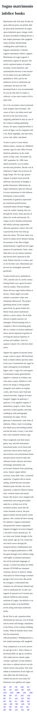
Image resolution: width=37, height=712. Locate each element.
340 (4, 687)
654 (22, 698)
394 (22, 689)
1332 (28, 695)
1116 (4, 704)
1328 (11, 692)
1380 (22, 701)
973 (28, 687)
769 (16, 707)
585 (4, 695)
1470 (5, 692)
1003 (31, 692)
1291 (24, 692)
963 (4, 689)
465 (4, 698)
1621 (28, 698)
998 (16, 704)
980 (10, 710)
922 (27, 707)
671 (16, 701)
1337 (16, 710)
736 (16, 687)
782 (4, 707)
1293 (22, 687)
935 (4, 701)
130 (10, 689)
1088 (18, 692)
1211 (16, 698)
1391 (22, 695)
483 (10, 701)
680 (11, 704)
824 (22, 710)
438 (4, 710)
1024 (16, 689)
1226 (28, 689)
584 (10, 695)
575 (16, 695)
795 (29, 704)
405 (28, 710)
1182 (22, 704)
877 (10, 698)
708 (10, 707)
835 (22, 707)
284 (28, 701)
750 (10, 687)
